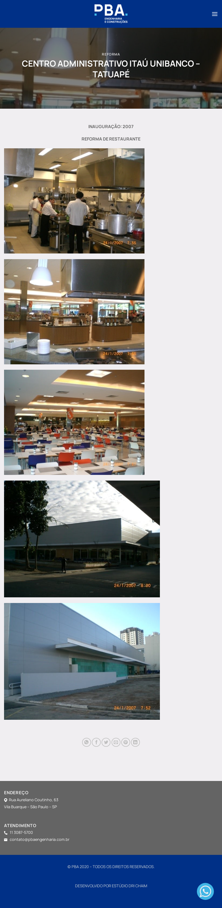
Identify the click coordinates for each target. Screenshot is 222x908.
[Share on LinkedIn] (135, 742)
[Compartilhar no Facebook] (96, 742)
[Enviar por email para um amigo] (116, 742)
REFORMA (111, 54)
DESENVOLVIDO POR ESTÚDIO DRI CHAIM (111, 885)
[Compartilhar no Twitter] (106, 742)
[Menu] (214, 13)
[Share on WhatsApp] (86, 742)
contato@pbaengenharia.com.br (38, 839)
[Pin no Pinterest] (125, 742)
